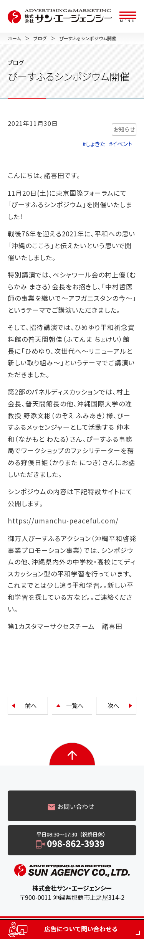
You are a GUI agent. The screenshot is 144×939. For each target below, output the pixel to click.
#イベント (120, 144)
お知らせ (124, 129)
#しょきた (94, 144)
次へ (113, 705)
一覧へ (74, 705)
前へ (30, 705)
